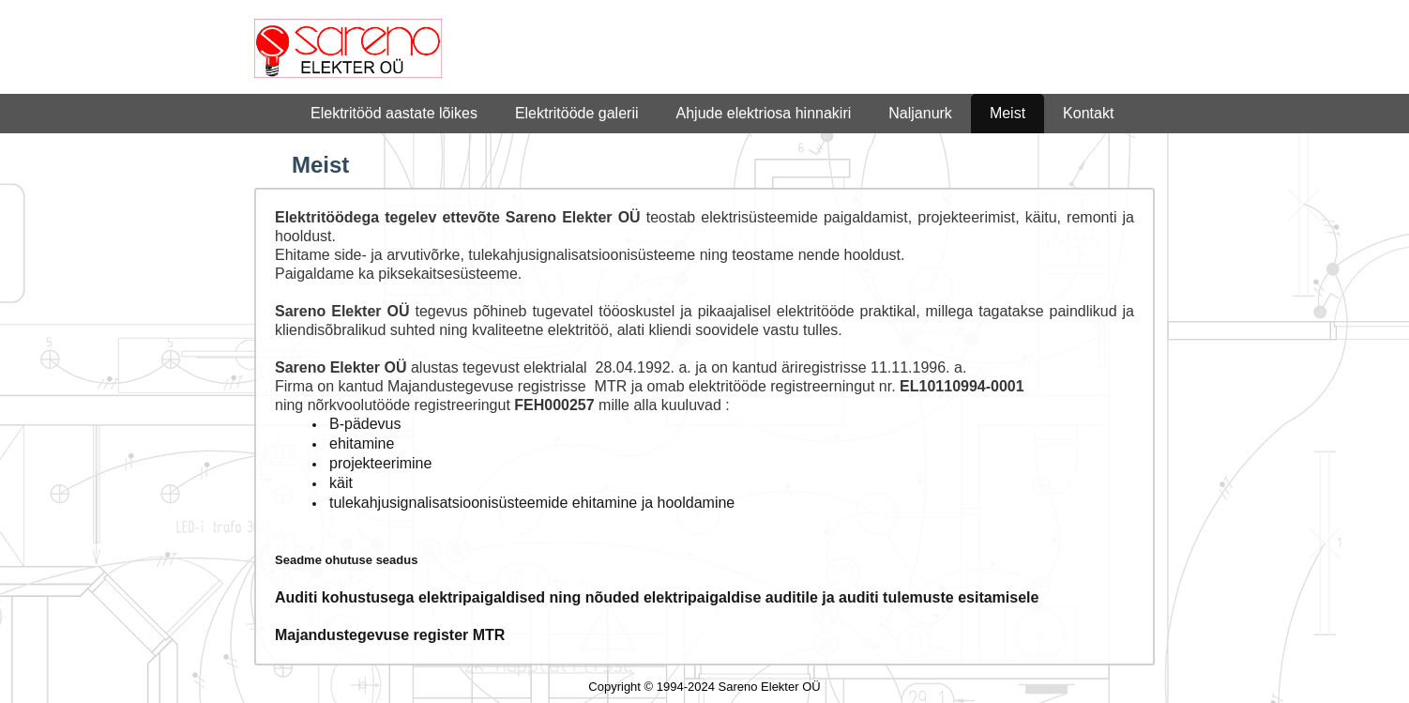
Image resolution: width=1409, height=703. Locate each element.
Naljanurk (920, 113)
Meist (1007, 113)
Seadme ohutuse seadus (346, 560)
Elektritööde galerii (577, 113)
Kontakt (1088, 113)
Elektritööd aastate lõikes (394, 113)
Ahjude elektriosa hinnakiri (764, 113)
